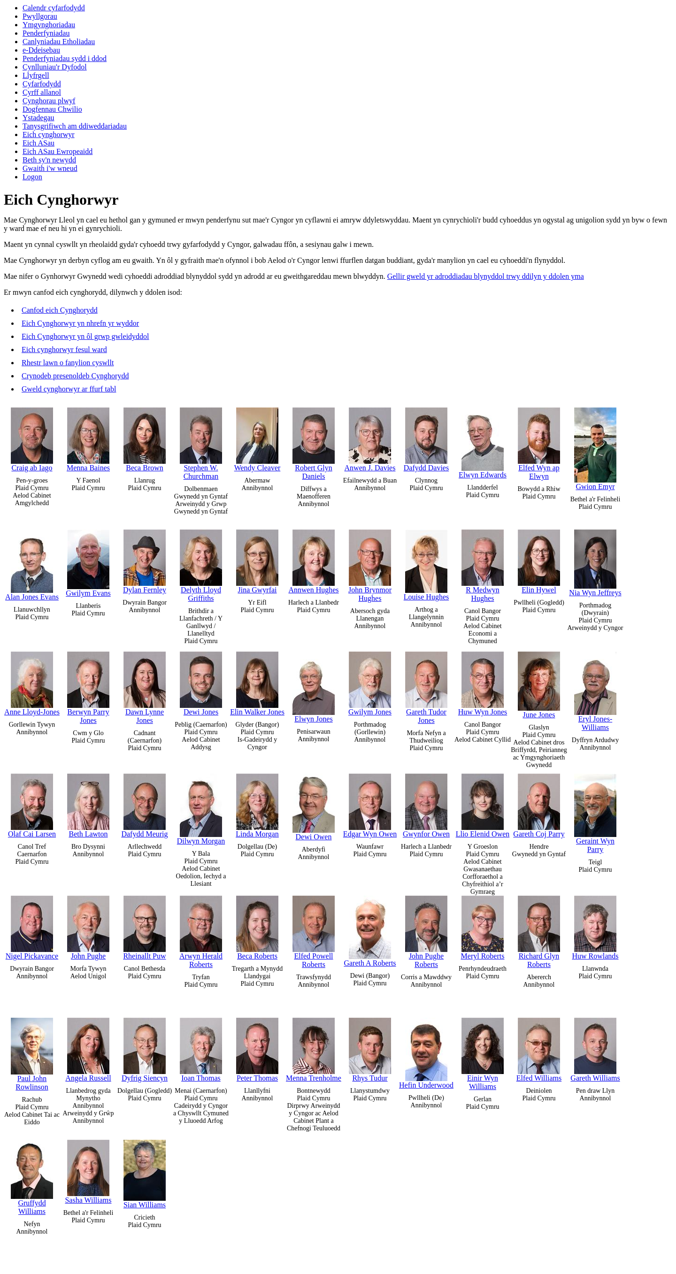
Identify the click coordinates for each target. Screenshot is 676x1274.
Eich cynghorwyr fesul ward (64, 349)
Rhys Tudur (370, 1050)
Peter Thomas (257, 1050)
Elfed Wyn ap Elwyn (539, 443)
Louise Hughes (426, 565)
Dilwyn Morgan (201, 809)
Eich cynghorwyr (49, 134)
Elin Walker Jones (257, 684)
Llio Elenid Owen (483, 806)
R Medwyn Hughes (482, 566)
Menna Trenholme (313, 1050)
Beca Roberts (257, 928)
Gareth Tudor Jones (426, 688)
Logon (32, 177)
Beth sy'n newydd (49, 160)
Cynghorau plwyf (49, 101)
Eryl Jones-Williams (595, 691)
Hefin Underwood (426, 1053)
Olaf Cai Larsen (32, 806)
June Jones (539, 685)
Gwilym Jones (370, 684)
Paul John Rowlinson (32, 1054)
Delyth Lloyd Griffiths (201, 566)
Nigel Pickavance (32, 928)
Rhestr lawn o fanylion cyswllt (68, 363)
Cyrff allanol (42, 92)
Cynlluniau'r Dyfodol (55, 67)
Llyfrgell (36, 75)
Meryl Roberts (483, 928)
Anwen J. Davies (370, 439)
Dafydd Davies (426, 439)
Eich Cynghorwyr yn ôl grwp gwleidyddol (85, 336)
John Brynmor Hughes (370, 566)
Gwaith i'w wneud (50, 168)
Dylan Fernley (144, 562)
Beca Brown (144, 439)
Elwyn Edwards (483, 443)
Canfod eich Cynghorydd (60, 310)
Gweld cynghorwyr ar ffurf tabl (69, 389)
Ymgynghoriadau (49, 25)
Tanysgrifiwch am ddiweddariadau (75, 126)
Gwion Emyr (595, 449)
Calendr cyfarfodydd (54, 8)
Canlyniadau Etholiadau (59, 42)
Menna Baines (88, 439)
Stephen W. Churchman (201, 443)
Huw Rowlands (595, 928)
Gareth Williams (595, 1050)
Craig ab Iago (32, 439)
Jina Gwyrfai (257, 562)
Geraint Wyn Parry (595, 813)
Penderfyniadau (46, 33)
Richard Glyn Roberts (539, 932)
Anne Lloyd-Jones (32, 684)
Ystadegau (38, 118)
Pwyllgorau (40, 16)
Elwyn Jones (313, 687)
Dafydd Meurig (144, 806)
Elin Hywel (539, 562)
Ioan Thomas (201, 1050)
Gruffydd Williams (32, 1177)
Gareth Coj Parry (538, 806)
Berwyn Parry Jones (88, 688)
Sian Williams (144, 1174)
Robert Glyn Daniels (313, 443)
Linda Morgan (257, 806)
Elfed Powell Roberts (313, 932)
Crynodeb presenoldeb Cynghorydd (75, 376)
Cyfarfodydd (42, 84)
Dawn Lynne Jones (144, 688)
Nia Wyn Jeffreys (595, 563)
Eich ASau (38, 143)
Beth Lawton (88, 806)
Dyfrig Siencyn (145, 1050)
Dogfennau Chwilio (52, 109)
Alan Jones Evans (32, 565)
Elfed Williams (538, 1050)
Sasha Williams (88, 1172)
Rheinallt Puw (144, 928)
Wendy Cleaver (257, 439)
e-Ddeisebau (41, 50)
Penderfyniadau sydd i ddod (65, 58)
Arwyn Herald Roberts (201, 932)
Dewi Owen (313, 807)
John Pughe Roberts (426, 932)
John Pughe (88, 928)
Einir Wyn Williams (482, 1054)
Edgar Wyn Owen (370, 806)
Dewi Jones (201, 684)
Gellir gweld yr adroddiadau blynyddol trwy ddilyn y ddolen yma (485, 276)
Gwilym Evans (88, 563)
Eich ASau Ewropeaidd (57, 151)
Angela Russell (88, 1050)
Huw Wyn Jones (482, 684)
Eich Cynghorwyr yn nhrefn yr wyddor (80, 323)
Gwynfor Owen (426, 806)
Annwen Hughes (313, 562)
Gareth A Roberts (370, 931)
